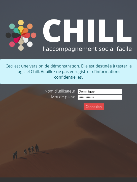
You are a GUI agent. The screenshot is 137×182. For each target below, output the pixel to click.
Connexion (94, 106)
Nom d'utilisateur (60, 91)
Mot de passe (63, 97)
